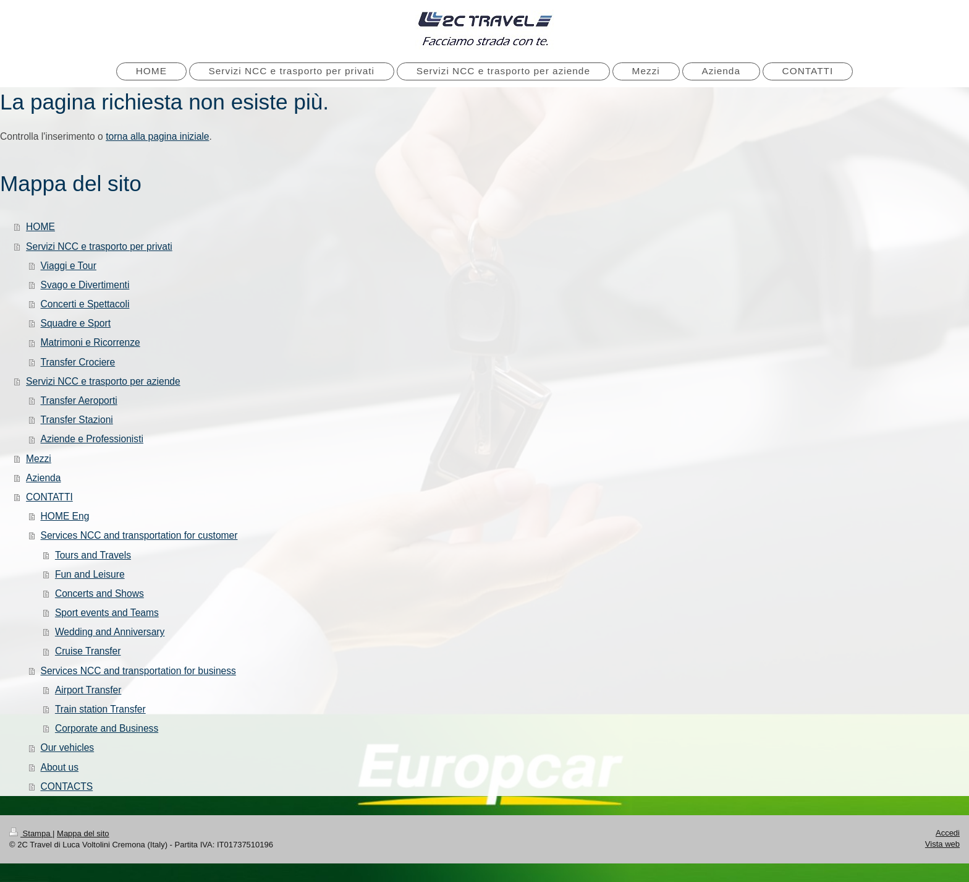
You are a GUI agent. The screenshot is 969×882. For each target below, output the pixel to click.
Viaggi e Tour (68, 265)
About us (60, 767)
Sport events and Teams (107, 612)
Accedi (948, 832)
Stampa (31, 833)
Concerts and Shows (99, 593)
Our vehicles (68, 747)
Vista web (942, 844)
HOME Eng (65, 516)
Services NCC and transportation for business (138, 671)
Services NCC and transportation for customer (139, 535)
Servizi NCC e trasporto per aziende (103, 381)
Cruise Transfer (88, 651)
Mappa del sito (83, 833)
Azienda (43, 478)
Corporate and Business (106, 728)
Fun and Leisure (90, 574)
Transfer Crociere (78, 362)
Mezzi (38, 458)
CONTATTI (49, 497)
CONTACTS (67, 786)
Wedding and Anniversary (109, 632)
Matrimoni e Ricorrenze (90, 342)
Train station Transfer (100, 709)
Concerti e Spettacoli (85, 304)
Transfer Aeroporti (79, 400)
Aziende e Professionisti (92, 439)
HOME (40, 226)
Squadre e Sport (76, 323)
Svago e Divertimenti (85, 285)
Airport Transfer (88, 690)
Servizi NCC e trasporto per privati (99, 246)
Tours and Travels (93, 555)
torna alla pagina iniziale (157, 136)
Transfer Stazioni (77, 419)
